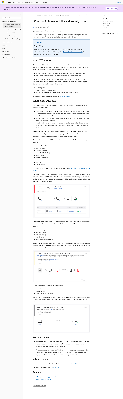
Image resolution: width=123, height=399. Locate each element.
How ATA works (107, 19)
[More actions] (88, 15)
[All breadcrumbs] (34, 15)
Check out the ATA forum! (43, 379)
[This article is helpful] (115, 33)
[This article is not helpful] (117, 33)
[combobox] (11, 18)
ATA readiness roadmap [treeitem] (9, 57)
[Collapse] (20, 14)
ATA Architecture (65, 96)
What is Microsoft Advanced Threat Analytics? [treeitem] (12, 26)
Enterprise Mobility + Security (45, 15)
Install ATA (56, 367)
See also (105, 27)
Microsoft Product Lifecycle (48, 7)
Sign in (119, 2)
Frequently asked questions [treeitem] (12, 36)
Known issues (106, 23)
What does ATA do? (108, 21)
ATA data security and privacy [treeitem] (12, 39)
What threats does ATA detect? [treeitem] (13, 30)
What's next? (106, 25)
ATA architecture (76, 364)
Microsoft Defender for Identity (73, 52)
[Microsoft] (3, 2)
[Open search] (115, 2)
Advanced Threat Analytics (62, 15)
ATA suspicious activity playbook (45, 377)
